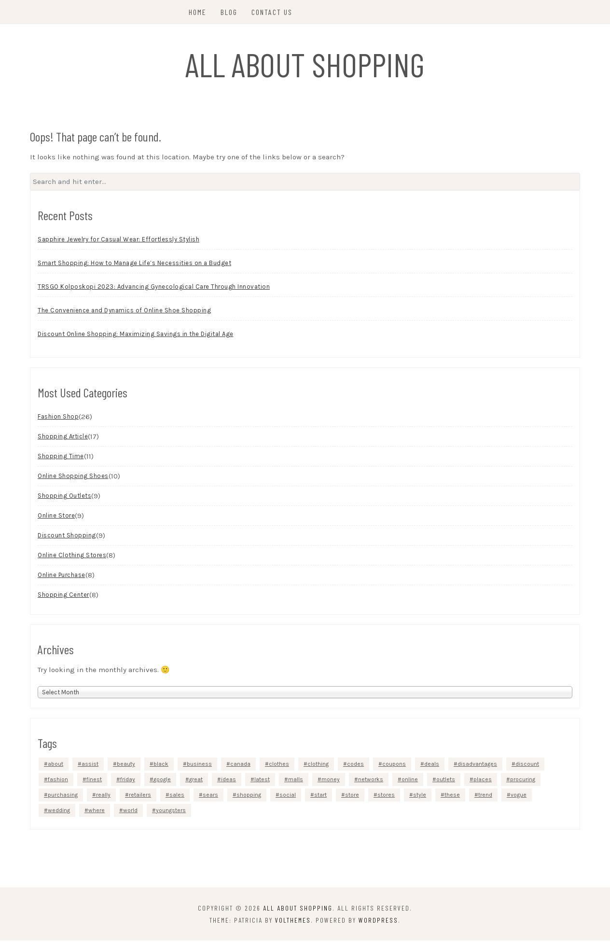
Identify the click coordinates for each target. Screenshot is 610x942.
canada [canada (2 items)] (240, 765)
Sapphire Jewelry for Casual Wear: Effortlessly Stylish (118, 241)
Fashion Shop (58, 418)
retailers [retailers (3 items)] (140, 796)
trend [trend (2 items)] (485, 796)
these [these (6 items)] (452, 796)
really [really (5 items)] (103, 796)
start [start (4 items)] (320, 796)
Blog (230, 11)
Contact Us (272, 11)
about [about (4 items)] (55, 765)
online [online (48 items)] (410, 780)
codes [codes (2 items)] (355, 765)
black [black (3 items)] (160, 765)
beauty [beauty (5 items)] (126, 765)
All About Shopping (305, 63)
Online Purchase (61, 576)
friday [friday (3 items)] (127, 780)
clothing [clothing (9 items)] (318, 765)
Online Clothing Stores (72, 557)
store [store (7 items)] (352, 796)
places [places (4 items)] (482, 780)
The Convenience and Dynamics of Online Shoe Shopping (124, 312)
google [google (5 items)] (162, 780)
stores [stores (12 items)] (386, 796)
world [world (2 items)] (130, 811)
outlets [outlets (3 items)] (445, 780)
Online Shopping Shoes (73, 477)
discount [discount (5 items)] (527, 765)
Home (199, 11)
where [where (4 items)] (96, 811)
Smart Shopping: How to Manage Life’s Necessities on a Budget (134, 264)
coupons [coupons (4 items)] (394, 765)
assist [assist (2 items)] (90, 765)
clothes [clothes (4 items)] (279, 765)
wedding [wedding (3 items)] (59, 811)
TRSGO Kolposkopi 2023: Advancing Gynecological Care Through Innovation (154, 288)
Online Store (56, 517)
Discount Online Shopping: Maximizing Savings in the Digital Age (136, 335)
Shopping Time (61, 458)
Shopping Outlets (64, 497)
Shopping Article (63, 438)
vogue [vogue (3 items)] (519, 796)
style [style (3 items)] (419, 796)
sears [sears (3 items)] (210, 796)
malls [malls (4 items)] (295, 780)
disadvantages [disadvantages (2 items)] (477, 765)
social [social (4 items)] (287, 796)
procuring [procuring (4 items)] (522, 780)
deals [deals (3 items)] (431, 765)
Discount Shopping (67, 537)
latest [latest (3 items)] (262, 780)
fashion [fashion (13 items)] (58, 780)
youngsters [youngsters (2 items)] (171, 811)
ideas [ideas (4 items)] (228, 780)
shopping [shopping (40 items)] (248, 796)
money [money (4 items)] (330, 780)
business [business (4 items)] (199, 765)
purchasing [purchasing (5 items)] (63, 796)
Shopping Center (63, 596)
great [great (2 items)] (196, 780)
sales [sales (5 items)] (176, 796)
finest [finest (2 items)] (94, 780)
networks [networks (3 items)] (370, 780)
